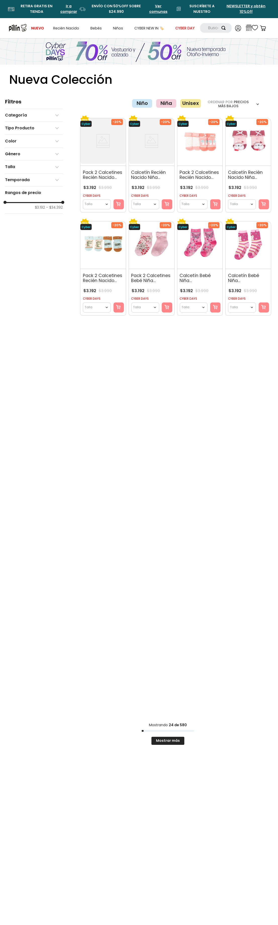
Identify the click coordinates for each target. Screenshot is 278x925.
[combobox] (216, 28)
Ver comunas (158, 9)
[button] (34, 115)
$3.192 (40, 207)
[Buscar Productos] (224, 28)
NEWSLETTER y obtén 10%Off (246, 9)
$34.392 (54, 207)
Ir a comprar (68, 9)
